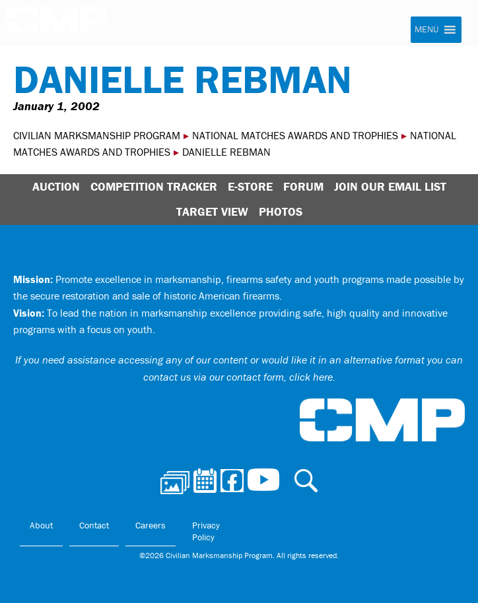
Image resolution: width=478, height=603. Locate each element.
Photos (280, 211)
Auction (56, 186)
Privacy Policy (206, 531)
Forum (303, 186)
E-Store (250, 186)
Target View (212, 211)
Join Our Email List (390, 186)
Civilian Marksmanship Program (56, 24)
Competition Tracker (153, 186)
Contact (94, 525)
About (41, 525)
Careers (150, 525)
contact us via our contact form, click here (238, 376)
